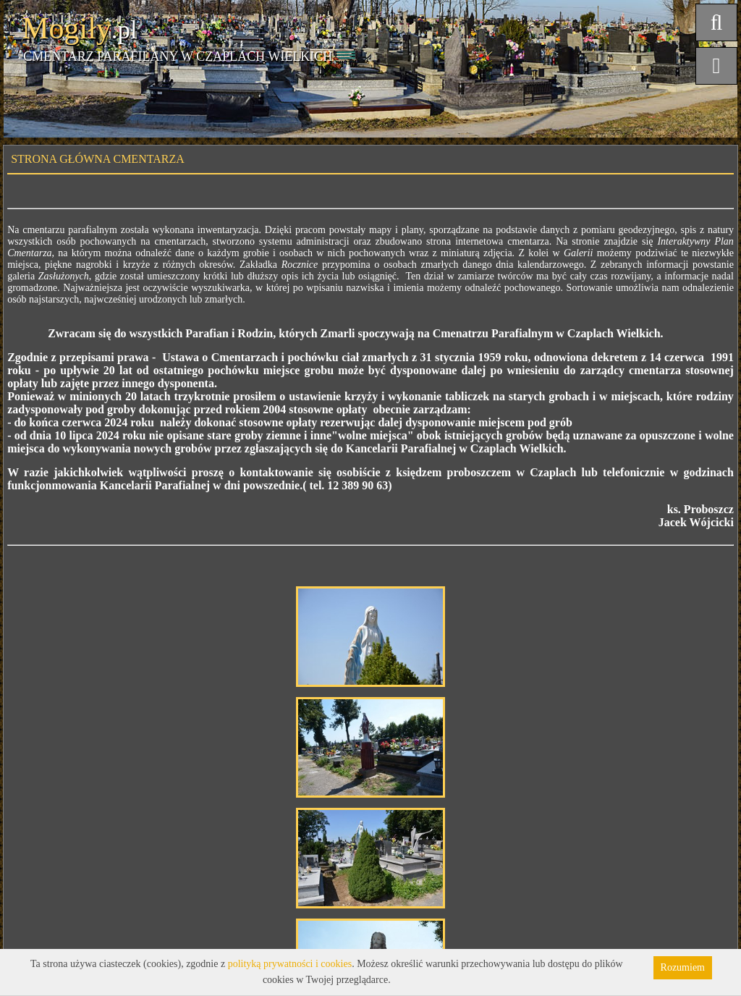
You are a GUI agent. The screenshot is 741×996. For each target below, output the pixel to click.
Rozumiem (683, 967)
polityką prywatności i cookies (290, 963)
